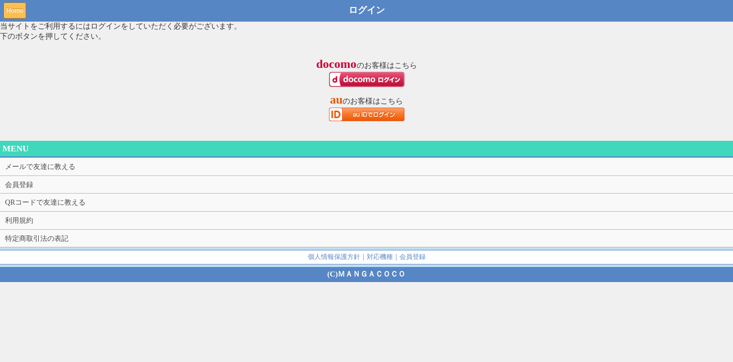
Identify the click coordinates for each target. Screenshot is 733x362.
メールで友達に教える (40, 166)
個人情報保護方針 (334, 256)
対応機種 (380, 256)
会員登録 (19, 184)
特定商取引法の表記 (36, 238)
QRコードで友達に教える (45, 202)
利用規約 (19, 220)
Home (15, 10)
